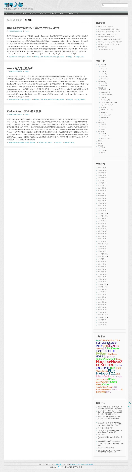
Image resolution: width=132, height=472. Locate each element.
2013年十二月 (102, 315)
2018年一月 (101, 211)
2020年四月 (101, 190)
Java (102, 147)
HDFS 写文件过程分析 (20, 68)
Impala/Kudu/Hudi (106, 105)
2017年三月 (101, 236)
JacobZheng (101, 443)
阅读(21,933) (80, 57)
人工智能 (23, 13)
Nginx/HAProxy (105, 138)
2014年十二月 (102, 284)
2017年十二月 (102, 213)
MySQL (103, 126)
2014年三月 (101, 307)
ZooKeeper (113, 348)
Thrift (112, 368)
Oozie (105, 384)
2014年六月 (101, 299)
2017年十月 (101, 218)
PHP (102, 152)
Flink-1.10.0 (103, 351)
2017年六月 (101, 228)
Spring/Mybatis (105, 115)
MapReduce (105, 376)
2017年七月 (101, 226)
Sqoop (111, 356)
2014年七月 (101, 297)
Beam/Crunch (104, 92)
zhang (99, 422)
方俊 (99, 437)
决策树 (119, 368)
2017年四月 (101, 233)
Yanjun (27, 31)
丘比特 (100, 430)
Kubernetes (104, 85)
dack (99, 416)
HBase (102, 124)
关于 (78, 13)
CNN (102, 340)
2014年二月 (101, 309)
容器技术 (43, 13)
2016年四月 (101, 249)
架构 (14, 13)
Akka (114, 387)
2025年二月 (101, 173)
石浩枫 (100, 407)
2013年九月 (101, 322)
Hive (108, 392)
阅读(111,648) (80, 99)
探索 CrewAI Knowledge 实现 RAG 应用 (109, 31)
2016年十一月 (102, 243)
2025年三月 (101, 170)
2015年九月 (101, 261)
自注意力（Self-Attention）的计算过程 (109, 44)
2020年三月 (101, 193)
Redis (102, 129)
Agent (102, 66)
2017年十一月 (102, 216)
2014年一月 (101, 312)
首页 (7, 13)
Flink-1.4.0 (115, 340)
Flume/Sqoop (104, 99)
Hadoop (112, 381)
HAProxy (100, 389)
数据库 (62, 13)
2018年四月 (101, 203)
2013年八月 (101, 325)
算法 (99, 143)
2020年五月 (101, 188)
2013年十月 (101, 320)
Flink (102, 97)
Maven (99, 384)
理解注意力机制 (102, 47)
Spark (102, 112)
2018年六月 (101, 198)
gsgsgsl (100, 411)
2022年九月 (101, 185)
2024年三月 (101, 175)
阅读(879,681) (69, 142)
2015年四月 (101, 274)
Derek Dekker (101, 447)
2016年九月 (101, 246)
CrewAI (103, 69)
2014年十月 (101, 289)
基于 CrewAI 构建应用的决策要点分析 (109, 29)
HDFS (62, 57)
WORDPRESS (75, 464)
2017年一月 (101, 241)
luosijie (100, 450)
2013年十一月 (102, 317)
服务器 (70, 13)
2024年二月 (101, 178)
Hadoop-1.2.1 (38, 57)
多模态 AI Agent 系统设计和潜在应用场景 (110, 39)
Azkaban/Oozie (105, 89)
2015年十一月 (102, 256)
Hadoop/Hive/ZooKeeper (16, 57)
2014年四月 (101, 304)
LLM (102, 71)
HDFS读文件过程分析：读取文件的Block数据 (33, 28)
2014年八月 (101, 294)
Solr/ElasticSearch (106, 110)
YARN (105, 346)
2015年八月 (101, 264)
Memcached (104, 135)
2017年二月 (101, 239)
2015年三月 (101, 277)
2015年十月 (101, 259)
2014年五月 (101, 302)
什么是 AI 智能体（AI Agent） (106, 49)
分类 (104, 348)
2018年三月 (101, 205)
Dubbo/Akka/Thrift (106, 94)
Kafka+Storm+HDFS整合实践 (24, 111)
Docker (103, 83)
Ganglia (103, 133)
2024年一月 (101, 180)
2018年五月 (101, 201)
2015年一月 (101, 282)
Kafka (45, 142)
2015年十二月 (102, 254)
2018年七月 (101, 195)
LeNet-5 (107, 389)
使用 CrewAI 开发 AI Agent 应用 (107, 34)
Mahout (103, 73)
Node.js (103, 150)
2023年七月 (101, 183)
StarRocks (103, 117)
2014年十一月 (102, 287)
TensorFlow (104, 79)
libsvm (118, 359)
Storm (27, 142)
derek (99, 428)
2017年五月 (101, 231)
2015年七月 (101, 266)
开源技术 (33, 13)
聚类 (105, 356)
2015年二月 (101, 279)
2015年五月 (101, 271)
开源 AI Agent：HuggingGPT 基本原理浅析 (110, 42)
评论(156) (58, 142)
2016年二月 (101, 251)
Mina (102, 107)
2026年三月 (101, 167)
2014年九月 (101, 292)
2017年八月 (101, 223)
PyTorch (103, 76)
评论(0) (69, 57)
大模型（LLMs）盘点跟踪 (105, 26)
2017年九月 (101, 221)
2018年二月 (101, 208)
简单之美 (13, 4)
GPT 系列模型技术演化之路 (106, 37)
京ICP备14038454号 (87, 464)
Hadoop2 (116, 389)
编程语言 (53, 13)
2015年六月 (101, 269)
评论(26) (70, 99)
